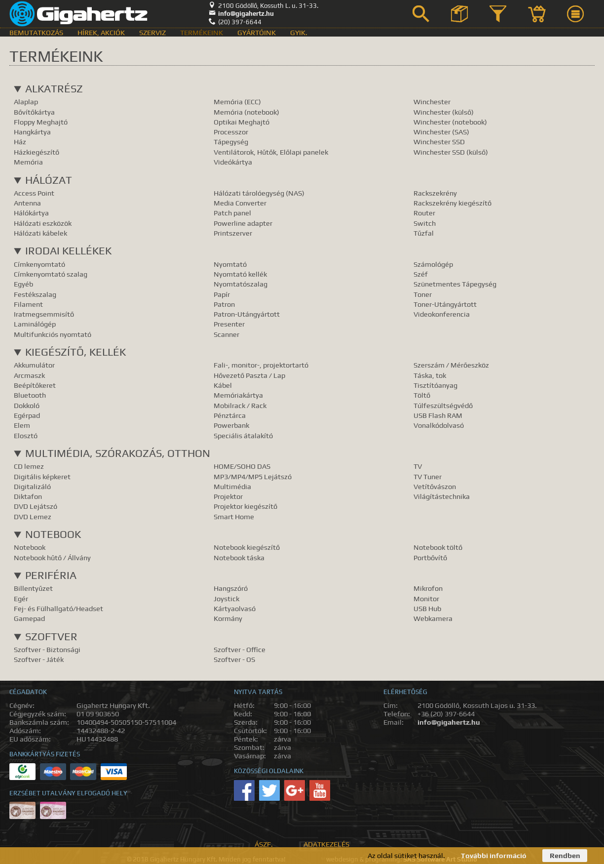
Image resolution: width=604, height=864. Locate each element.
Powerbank (231, 425)
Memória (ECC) (237, 101)
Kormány (228, 618)
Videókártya (233, 162)
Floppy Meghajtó (41, 122)
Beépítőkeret (35, 385)
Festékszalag (35, 294)
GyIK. (298, 32)
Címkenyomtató (39, 264)
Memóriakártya (238, 395)
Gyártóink (256, 32)
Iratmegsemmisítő (44, 314)
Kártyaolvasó (235, 608)
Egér (21, 598)
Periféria (50, 575)
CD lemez (29, 466)
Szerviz (152, 32)
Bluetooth (30, 395)
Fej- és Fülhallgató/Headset (58, 608)
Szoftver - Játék (39, 659)
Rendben (565, 855)
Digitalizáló (32, 486)
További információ (494, 855)
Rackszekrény (435, 193)
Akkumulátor (34, 365)
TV (418, 466)
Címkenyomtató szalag (50, 274)
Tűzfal (424, 233)
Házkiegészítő (36, 152)
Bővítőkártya (34, 112)
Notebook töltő (438, 547)
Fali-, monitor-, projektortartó (261, 365)
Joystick (226, 598)
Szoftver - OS (234, 659)
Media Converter (240, 203)
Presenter (229, 324)
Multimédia (232, 486)
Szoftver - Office (239, 649)
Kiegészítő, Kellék (75, 352)
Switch (425, 223)
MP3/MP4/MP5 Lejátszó (253, 476)
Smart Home (234, 516)
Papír (222, 294)
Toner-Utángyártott (445, 304)
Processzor (231, 131)
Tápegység (231, 141)
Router (424, 212)
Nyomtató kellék (240, 274)
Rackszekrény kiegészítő (452, 203)
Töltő (422, 395)
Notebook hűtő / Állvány (52, 557)
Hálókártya (31, 212)
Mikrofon (428, 588)
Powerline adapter (243, 223)
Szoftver (51, 636)
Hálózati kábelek (40, 233)
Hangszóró (231, 588)
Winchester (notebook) (450, 122)
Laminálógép (35, 324)
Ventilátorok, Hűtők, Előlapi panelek (271, 152)
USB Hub (427, 608)
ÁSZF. (264, 844)
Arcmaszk (29, 375)
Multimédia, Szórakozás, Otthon (117, 453)
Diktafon (28, 496)
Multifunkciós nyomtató (52, 334)
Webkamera (433, 618)
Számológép (433, 264)
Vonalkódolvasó (439, 425)
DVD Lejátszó (35, 506)
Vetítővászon (435, 486)
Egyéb (23, 284)
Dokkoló (26, 405)
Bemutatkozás (36, 32)
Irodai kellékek (68, 251)
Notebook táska (239, 557)
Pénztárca (230, 415)
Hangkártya (32, 131)
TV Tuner (428, 476)
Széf (421, 274)
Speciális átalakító (243, 435)
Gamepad (29, 618)
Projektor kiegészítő (245, 506)
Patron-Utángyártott (247, 314)
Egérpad (27, 415)
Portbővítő (430, 557)
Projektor (228, 496)
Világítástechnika (442, 496)
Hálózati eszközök (43, 223)
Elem (22, 425)
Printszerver (233, 233)
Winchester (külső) (444, 112)
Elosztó (26, 435)
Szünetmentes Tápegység (455, 284)
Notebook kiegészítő (247, 547)
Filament (28, 304)
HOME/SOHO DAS (242, 466)
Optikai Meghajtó (241, 122)
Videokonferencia (442, 314)
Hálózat (48, 180)
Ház (20, 141)
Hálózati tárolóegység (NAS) (259, 193)
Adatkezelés (326, 844)
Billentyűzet (33, 588)
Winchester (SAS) (441, 131)
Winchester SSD (439, 141)
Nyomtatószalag (240, 284)
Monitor (426, 598)
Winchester (432, 101)
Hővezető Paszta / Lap (249, 375)
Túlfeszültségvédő (443, 405)
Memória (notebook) (246, 112)
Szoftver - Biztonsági (47, 649)
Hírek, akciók (101, 32)
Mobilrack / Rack (240, 405)
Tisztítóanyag (435, 385)
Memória (28, 162)
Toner (423, 294)
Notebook (53, 534)
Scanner (226, 334)
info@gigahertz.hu (241, 13)
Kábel (223, 385)
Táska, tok (430, 375)
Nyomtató (230, 264)
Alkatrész (54, 88)
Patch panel (232, 212)
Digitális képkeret (42, 476)
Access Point (34, 193)
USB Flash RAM (438, 415)
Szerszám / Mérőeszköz (451, 365)
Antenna (27, 203)
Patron (224, 304)
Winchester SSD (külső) (451, 152)
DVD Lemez (32, 516)
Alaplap (26, 101)
